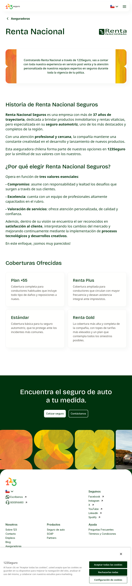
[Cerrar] (121, 554)
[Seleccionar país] (114, 6)
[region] (65, 566)
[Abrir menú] (124, 6)
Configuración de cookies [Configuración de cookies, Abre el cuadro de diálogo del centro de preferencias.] (108, 579)
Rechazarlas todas (108, 572)
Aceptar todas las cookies (108, 564)
